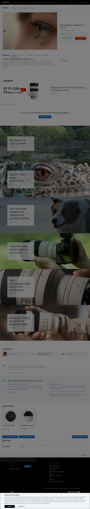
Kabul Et (9, 506)
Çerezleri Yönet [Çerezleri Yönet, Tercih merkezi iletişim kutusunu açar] (21, 506)
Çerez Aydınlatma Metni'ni (36, 503)
